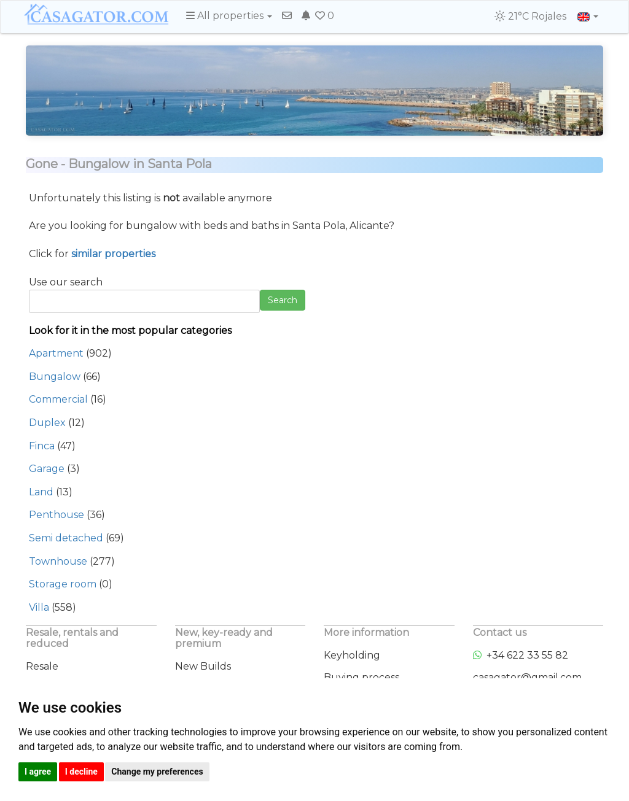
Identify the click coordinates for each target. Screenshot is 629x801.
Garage (46, 468)
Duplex (47, 422)
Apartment (56, 353)
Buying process (361, 677)
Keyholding (352, 655)
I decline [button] (81, 771)
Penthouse (56, 514)
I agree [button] (38, 771)
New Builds (203, 666)
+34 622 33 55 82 (520, 655)
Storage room (62, 584)
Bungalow (54, 376)
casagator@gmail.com (527, 677)
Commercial (58, 399)
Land (41, 492)
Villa (39, 607)
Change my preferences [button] (157, 771)
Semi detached (66, 538)
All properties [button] (229, 15)
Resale (42, 666)
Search (282, 300)
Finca (42, 446)
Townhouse (58, 561)
